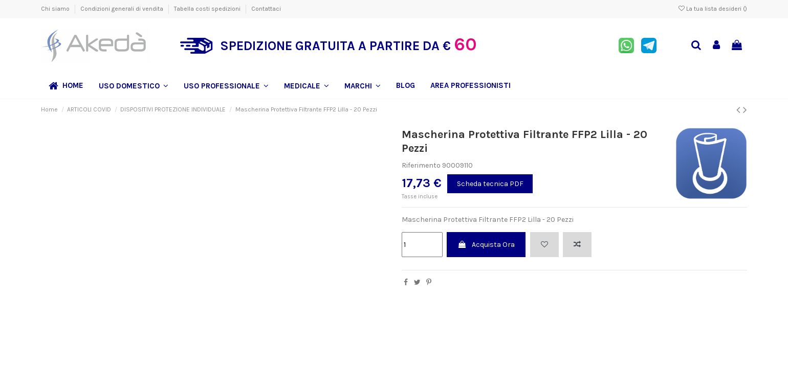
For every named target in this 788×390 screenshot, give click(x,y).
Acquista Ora (486, 244)
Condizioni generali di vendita (122, 8)
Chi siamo (56, 8)
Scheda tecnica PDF (490, 183)
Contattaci (266, 8)
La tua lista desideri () (712, 8)
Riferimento (421, 165)
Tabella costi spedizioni (208, 8)
